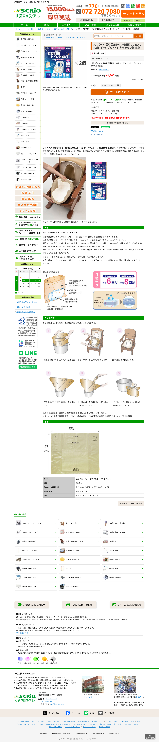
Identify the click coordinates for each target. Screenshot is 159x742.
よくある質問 (113, 24)
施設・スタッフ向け (55, 734)
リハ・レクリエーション (72, 734)
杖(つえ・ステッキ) (38, 728)
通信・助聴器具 (65, 731)
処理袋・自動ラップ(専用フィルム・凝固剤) (55, 29)
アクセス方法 (87, 704)
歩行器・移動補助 (23, 728)
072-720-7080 (51, 706)
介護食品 (92, 731)
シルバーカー (69, 37)
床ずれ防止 (81, 37)
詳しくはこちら (22, 633)
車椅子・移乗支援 (69, 728)
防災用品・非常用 (104, 734)
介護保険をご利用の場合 (25, 312)
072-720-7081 (47, 708)
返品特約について (97, 131)
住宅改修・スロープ (23, 731)
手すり (139, 728)
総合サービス (104, 69)
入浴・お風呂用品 (83, 728)
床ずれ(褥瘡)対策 (51, 731)
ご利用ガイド (68, 24)
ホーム (24, 24)
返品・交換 (90, 24)
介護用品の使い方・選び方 (26, 302)
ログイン (139, 20)
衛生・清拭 (117, 731)
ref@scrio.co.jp (57, 711)
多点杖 (60, 37)
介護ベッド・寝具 (37, 731)
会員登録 (127, 20)
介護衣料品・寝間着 (104, 731)
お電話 (138, 704)
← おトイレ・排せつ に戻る (131, 503)
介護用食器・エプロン (80, 731)
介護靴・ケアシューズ (54, 728)
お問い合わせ (135, 24)
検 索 (138, 36)
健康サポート (138, 731)
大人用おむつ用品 (111, 728)
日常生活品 (127, 731)
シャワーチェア (50, 37)
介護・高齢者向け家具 (127, 728)
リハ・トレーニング (89, 734)
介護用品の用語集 (23, 307)
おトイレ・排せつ (29, 29)
